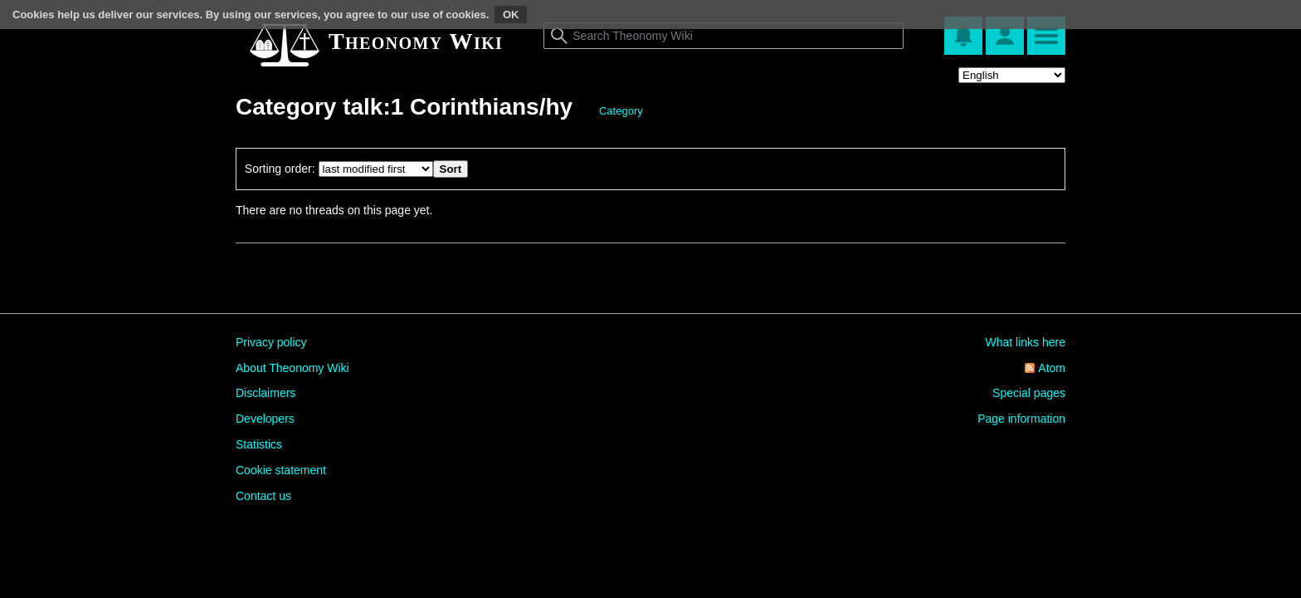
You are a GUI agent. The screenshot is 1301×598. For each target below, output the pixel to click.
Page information (1021, 418)
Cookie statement (281, 470)
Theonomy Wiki (416, 41)
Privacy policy (271, 342)
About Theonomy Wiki (292, 368)
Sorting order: (280, 168)
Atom (1051, 368)
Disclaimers (265, 392)
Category (621, 111)
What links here (1025, 342)
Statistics (259, 444)
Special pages (1028, 392)
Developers (265, 418)
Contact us (263, 495)
